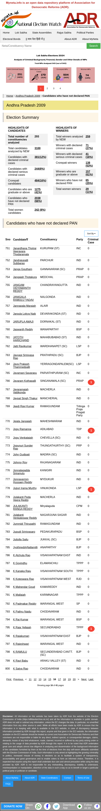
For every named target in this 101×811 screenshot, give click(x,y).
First (9, 679)
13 (40, 679)
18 (64, 679)
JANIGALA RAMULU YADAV (23, 298)
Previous (18, 679)
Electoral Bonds (11, 39)
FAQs (8, 784)
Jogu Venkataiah (23, 437)
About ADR (70, 39)
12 (35, 679)
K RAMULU (20, 651)
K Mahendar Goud (24, 586)
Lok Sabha (21, 32)
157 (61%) (89, 173)
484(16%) (40, 180)
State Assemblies (42, 32)
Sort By (91, 233)
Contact (67, 778)
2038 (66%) (38, 199)
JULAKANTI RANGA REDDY (22, 507)
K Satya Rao (20, 668)
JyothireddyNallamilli (25, 547)
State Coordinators (49, 778)
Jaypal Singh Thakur (25, 398)
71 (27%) (89, 147)
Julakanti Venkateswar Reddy (25, 516)
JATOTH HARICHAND (21, 339)
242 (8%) (40, 209)
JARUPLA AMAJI (23, 321)
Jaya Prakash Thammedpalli (21, 365)
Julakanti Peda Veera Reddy (22, 499)
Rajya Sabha (64, 32)
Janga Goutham (22, 269)
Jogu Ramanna (22, 429)
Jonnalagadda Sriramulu (21, 472)
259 (88, 136)
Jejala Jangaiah (22, 421)
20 (74, 679)
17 (59, 679)
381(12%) (40, 157)
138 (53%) (89, 164)
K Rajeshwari (21, 643)
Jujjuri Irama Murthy (25, 488)
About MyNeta (90, 39)
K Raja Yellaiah (22, 627)
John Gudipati (21, 454)
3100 (38, 148)
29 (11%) (89, 190)
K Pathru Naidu (22, 611)
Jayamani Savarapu (25, 373)
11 (30, 679)
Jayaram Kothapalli (24, 380)
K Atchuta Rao (21, 555)
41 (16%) (89, 155)
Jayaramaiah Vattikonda (20, 391)
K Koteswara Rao (23, 579)
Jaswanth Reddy (23, 329)
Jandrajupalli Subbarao (20, 262)
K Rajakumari (21, 636)
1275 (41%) (38, 191)
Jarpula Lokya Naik (24, 313)
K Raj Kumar (20, 619)
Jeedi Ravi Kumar (23, 406)
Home (6, 32)
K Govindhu (20, 563)
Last (91, 679)
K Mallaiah (19, 594)
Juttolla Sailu (20, 539)
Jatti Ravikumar (22, 346)
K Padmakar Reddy (24, 603)
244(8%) (40, 168)
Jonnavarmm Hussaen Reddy (22, 481)
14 (44, 679)
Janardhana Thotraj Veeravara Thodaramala (24, 251)
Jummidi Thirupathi (24, 523)
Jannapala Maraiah (24, 305)
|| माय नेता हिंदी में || (35, 39)
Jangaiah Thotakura (25, 277)
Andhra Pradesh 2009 (28, 95)
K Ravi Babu (20, 660)
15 (49, 679)
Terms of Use (83, 778)
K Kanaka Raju (22, 571)
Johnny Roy (20, 462)
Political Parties (85, 32)
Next (84, 679)
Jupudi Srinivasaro (24, 531)
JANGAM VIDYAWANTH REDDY (21, 288)
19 (69, 679)
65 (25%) (89, 182)
